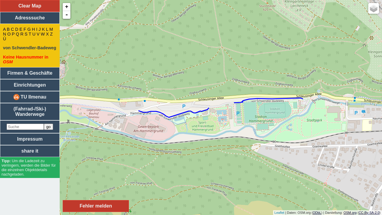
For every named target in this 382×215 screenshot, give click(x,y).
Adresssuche (30, 17)
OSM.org (350, 212)
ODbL (317, 212)
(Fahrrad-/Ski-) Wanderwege (29, 111)
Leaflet (279, 212)
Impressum (29, 139)
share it (29, 150)
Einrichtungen (30, 84)
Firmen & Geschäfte (29, 73)
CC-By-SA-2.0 (369, 212)
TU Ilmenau (30, 97)
